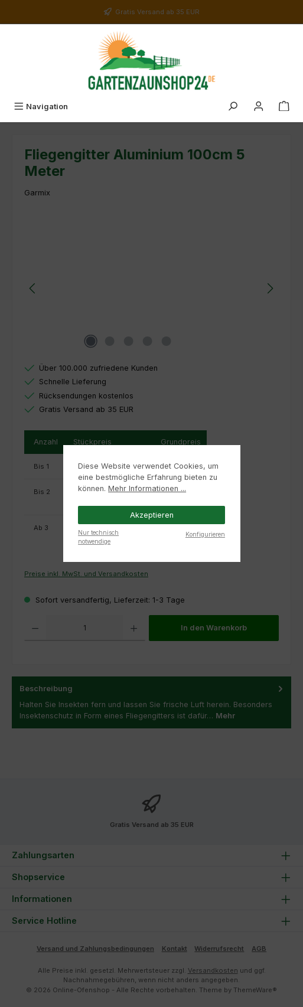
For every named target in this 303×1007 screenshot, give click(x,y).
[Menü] (41, 106)
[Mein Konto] (259, 106)
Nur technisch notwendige (98, 537)
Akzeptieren (152, 515)
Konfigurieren (205, 534)
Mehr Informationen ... (147, 488)
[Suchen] (233, 106)
